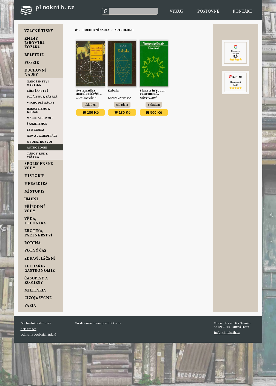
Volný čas (35, 250)
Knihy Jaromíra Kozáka (34, 42)
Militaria (35, 290)
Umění (31, 198)
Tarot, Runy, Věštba (37, 155)
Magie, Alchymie (40, 118)
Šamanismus (37, 123)
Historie (34, 175)
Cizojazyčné (38, 297)
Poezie (31, 62)
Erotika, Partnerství (38, 233)
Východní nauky (40, 102)
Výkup (177, 11)
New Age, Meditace (42, 135)
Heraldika (36, 183)
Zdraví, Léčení (40, 258)
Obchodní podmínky (36, 323)
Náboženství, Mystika (38, 83)
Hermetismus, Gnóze (38, 110)
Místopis (34, 191)
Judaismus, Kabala (42, 96)
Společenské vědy (38, 165)
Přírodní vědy (34, 208)
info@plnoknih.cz (227, 332)
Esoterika (35, 129)
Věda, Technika (35, 220)
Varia (30, 305)
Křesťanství (37, 90)
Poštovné (208, 11)
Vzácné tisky (38, 30)
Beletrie (34, 54)
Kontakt (242, 11)
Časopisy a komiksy (36, 280)
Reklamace (28, 329)
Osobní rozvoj (39, 141)
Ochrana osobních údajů (38, 334)
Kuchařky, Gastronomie (39, 268)
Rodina (32, 242)
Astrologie (37, 147)
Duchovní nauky (35, 72)
